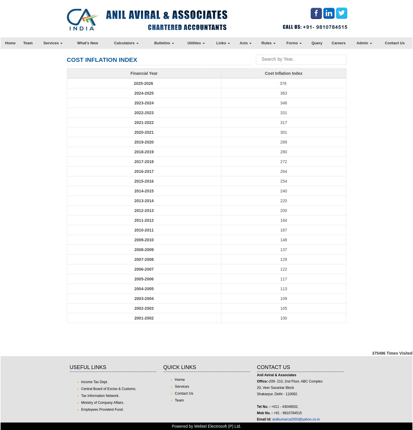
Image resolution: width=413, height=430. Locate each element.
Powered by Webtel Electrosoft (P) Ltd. (206, 426)
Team (28, 43)
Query (317, 43)
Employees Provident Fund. (102, 410)
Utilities (196, 43)
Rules (268, 43)
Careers (339, 43)
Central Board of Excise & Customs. (108, 389)
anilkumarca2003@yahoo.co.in (296, 419)
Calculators (126, 43)
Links (223, 43)
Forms (294, 43)
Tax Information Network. (100, 396)
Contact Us (395, 43)
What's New (87, 43)
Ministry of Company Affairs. (102, 403)
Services (53, 43)
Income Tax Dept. (94, 382)
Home (10, 43)
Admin (364, 43)
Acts (246, 43)
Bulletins (164, 43)
